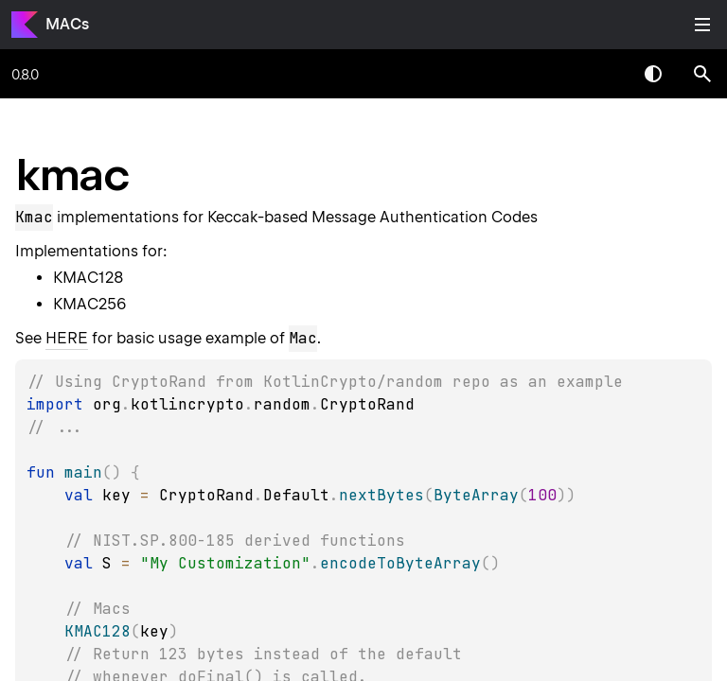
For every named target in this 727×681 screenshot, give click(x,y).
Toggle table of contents (702, 24)
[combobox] (604, 73)
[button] (702, 73)
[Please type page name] (702, 73)
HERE (66, 338)
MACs (67, 24)
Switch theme (653, 73)
